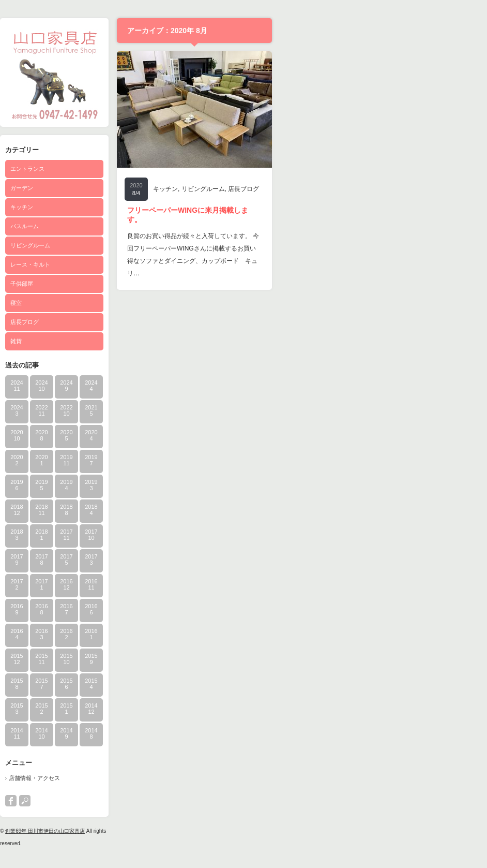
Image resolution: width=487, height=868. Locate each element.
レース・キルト (136, 264)
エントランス (133, 169)
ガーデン (127, 188)
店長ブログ (130, 322)
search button (130, 800)
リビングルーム (136, 245)
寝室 (121, 303)
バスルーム (130, 226)
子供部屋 (127, 284)
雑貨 (121, 341)
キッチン (127, 207)
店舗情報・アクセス (139, 778)
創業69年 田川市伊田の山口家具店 (150, 831)
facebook (116, 800)
